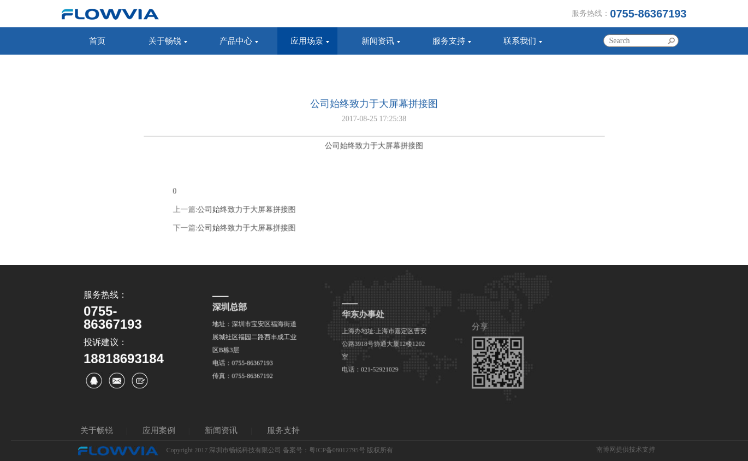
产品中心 (235, 41)
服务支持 (448, 41)
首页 (97, 41)
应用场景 (306, 41)
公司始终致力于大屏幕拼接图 (248, 216)
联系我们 (519, 41)
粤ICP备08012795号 (337, 450)
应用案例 (159, 430)
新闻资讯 (377, 41)
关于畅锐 (165, 41)
